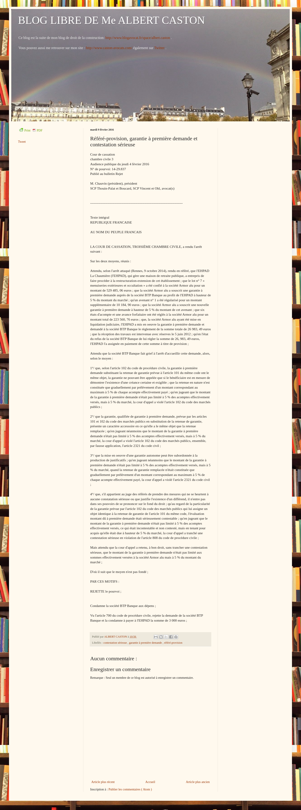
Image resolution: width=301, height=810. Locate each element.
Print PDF (30, 130)
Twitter (159, 48)
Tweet (22, 141)
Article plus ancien (198, 782)
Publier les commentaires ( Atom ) (130, 789)
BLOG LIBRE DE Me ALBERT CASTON (111, 20)
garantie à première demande (146, 642)
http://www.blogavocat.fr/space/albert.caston (138, 38)
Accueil (150, 782)
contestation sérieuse (115, 642)
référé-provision (173, 642)
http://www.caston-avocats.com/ (109, 48)
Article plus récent (103, 782)
